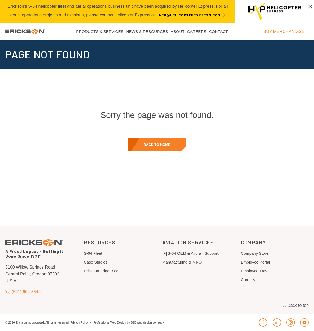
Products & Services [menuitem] (99, 31)
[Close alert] (310, 6)
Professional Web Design (109, 322)
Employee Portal (255, 262)
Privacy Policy (79, 322)
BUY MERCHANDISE (283, 31)
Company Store (254, 253)
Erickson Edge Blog (101, 271)
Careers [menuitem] (196, 31)
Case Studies (95, 262)
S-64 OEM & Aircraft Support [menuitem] (193, 253)
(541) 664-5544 (23, 291)
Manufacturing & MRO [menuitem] (182, 262)
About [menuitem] (178, 31)
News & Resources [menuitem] (147, 31)
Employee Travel (256, 271)
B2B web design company (147, 322)
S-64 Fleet (93, 253)
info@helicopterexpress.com (189, 15)
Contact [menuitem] (218, 31)
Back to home (157, 145)
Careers (248, 279)
